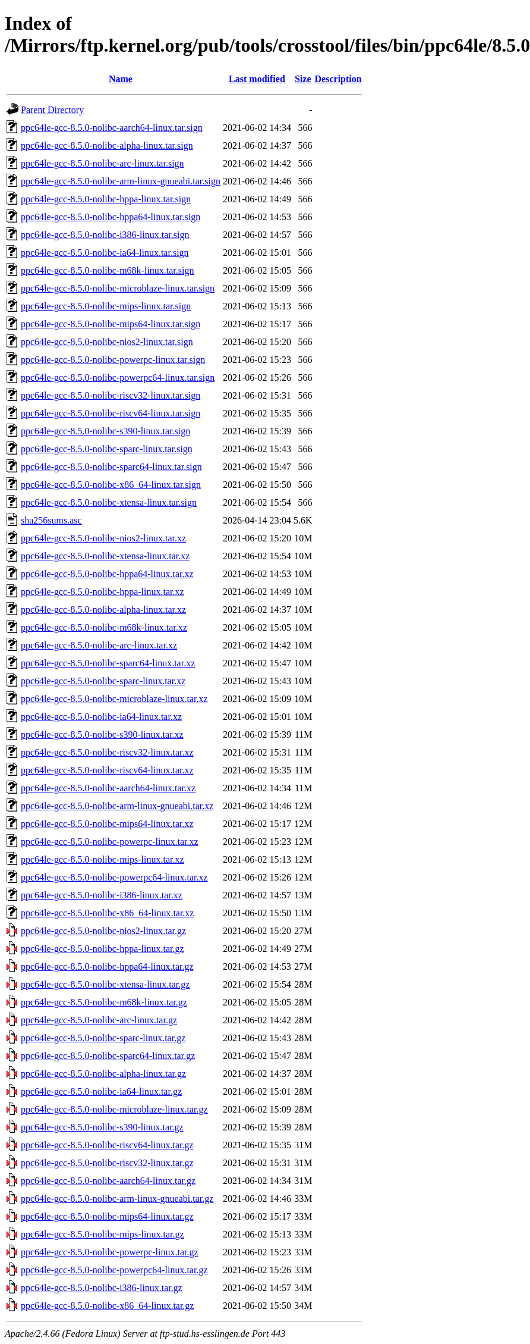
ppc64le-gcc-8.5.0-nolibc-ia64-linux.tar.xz (101, 717)
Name (120, 79)
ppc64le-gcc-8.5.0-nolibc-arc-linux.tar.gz (99, 1020)
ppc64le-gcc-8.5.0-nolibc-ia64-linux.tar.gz (101, 1091)
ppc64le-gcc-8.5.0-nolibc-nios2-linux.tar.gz (103, 931)
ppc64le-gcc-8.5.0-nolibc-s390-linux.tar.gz (102, 1127)
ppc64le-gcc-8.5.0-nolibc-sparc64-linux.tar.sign (111, 467)
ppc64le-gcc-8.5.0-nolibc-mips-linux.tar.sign (106, 306)
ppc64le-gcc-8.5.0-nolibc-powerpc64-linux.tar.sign (117, 377)
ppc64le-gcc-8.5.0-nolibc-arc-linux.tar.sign (102, 163)
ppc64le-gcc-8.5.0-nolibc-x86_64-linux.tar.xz (107, 913)
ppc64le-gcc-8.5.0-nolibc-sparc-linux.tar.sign (107, 449)
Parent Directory (52, 110)
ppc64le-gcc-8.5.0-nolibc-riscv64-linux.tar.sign (110, 413)
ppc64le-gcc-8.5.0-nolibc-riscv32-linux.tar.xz (107, 752)
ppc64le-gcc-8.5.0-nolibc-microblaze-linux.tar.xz (114, 699)
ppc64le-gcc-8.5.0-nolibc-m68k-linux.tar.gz (104, 1002)
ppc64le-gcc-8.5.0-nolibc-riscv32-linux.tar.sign (110, 395)
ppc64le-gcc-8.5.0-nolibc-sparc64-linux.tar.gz (108, 1056)
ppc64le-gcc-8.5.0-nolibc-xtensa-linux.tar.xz (105, 556)
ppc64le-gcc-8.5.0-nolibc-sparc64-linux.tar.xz (108, 663)
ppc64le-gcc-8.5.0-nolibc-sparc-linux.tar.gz (103, 1038)
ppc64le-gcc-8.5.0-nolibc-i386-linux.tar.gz (101, 1288)
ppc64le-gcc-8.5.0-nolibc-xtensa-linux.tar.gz (105, 984)
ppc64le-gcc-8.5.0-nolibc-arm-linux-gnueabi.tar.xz (117, 806)
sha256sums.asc (51, 520)
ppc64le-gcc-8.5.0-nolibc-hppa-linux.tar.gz (102, 949)
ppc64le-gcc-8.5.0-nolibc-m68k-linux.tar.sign (107, 270)
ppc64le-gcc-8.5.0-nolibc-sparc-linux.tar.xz (103, 681)
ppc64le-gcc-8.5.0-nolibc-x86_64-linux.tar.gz (107, 1306)
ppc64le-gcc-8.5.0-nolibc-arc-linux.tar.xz (99, 645)
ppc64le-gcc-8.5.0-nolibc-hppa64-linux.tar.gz (107, 966)
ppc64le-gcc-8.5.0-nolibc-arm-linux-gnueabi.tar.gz (117, 1198)
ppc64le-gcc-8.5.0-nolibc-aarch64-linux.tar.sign (112, 128)
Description (338, 79)
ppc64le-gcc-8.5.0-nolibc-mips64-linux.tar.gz (107, 1216)
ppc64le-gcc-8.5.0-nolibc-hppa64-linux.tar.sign (110, 217)
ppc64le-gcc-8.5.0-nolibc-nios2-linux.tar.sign (107, 342)
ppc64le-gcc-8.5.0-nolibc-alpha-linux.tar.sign (107, 145)
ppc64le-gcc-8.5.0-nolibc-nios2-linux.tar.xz (103, 538)
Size (303, 79)
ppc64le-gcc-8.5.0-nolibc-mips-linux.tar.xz (102, 859)
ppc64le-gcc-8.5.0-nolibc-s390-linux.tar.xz (102, 734)
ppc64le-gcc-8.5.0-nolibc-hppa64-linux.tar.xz (107, 574)
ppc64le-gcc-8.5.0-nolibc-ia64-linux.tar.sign (105, 253)
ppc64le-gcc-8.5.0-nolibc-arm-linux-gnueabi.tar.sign (120, 181)
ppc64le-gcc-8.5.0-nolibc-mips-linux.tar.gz (102, 1234)
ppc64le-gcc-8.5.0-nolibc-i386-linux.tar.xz (101, 895)
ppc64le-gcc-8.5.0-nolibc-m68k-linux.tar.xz (104, 627)
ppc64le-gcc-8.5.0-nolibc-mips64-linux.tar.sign (110, 324)
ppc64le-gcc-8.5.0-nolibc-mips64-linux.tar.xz (107, 824)
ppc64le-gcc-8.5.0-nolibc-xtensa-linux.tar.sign (109, 502)
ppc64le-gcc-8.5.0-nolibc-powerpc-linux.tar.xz (109, 842)
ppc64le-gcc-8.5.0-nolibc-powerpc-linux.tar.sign (113, 360)
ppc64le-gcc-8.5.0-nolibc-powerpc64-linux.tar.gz (114, 1270)
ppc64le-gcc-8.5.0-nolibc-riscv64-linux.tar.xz (107, 770)
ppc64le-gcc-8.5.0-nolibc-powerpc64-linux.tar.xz (114, 877)
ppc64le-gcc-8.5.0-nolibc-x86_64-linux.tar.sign (111, 485)
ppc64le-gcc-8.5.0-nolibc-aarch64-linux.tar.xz (108, 788)
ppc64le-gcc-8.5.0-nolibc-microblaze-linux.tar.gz (114, 1109)
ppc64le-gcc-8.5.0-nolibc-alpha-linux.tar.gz (103, 1074)
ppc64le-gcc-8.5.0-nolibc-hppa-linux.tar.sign (106, 199)
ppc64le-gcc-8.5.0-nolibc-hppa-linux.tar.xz (102, 592)
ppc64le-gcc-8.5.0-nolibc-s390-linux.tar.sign (105, 431)
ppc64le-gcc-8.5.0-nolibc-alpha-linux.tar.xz (103, 609)
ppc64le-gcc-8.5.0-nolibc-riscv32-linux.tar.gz (107, 1163)
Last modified (257, 79)
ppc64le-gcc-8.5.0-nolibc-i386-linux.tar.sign (105, 235)
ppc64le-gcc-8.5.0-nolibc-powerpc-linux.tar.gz (109, 1252)
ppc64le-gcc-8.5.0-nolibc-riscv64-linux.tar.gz (107, 1145)
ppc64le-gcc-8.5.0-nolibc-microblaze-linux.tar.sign (117, 288)
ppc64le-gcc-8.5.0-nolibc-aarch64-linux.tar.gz (108, 1181)
